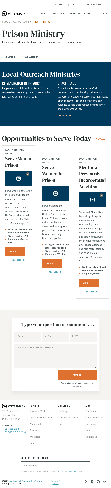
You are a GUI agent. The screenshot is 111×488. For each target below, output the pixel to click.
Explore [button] (42, 13)
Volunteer (15, 251)
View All (100, 139)
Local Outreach (20, 22)
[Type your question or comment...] (55, 356)
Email (48, 335)
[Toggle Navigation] (93, 4)
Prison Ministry (43, 22)
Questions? (17, 260)
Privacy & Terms (55, 482)
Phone (76, 335)
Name (20, 335)
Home (5, 22)
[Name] (27, 337)
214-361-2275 (12, 428)
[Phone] (83, 337)
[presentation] (35, 375)
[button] (60, 14)
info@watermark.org (15, 431)
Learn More (64, 115)
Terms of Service (73, 471)
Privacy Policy (60, 471)
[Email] (55, 337)
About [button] (86, 13)
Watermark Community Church (26, 480)
